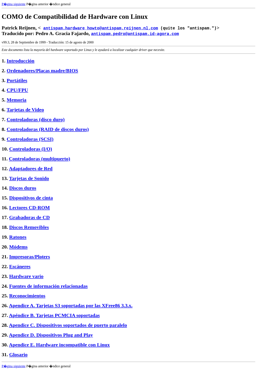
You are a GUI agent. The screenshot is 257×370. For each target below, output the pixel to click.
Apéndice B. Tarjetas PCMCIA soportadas (54, 315)
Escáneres (19, 266)
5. (3, 100)
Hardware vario (26, 276)
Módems (18, 247)
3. (3, 80)
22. (5, 266)
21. (5, 256)
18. (5, 227)
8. (3, 129)
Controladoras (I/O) (30, 149)
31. (5, 354)
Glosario (18, 354)
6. (3, 109)
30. (5, 344)
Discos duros (22, 188)
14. (5, 188)
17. (5, 217)
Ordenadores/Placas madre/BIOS (42, 70)
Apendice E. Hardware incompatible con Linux (59, 344)
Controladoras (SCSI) (30, 139)
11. (5, 158)
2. (3, 70)
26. (5, 305)
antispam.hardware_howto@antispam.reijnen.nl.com (100, 28)
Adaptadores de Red (31, 168)
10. (5, 149)
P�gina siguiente (13, 4)
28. (5, 325)
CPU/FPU (17, 90)
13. (5, 178)
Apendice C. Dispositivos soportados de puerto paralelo (68, 325)
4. (3, 90)
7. (3, 119)
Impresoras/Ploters (29, 256)
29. (5, 335)
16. (5, 207)
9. (3, 139)
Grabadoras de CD (29, 217)
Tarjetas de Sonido (29, 178)
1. (3, 60)
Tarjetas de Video (25, 109)
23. (5, 276)
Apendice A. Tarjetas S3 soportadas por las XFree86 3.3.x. (70, 305)
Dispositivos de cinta (31, 197)
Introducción (20, 60)
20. (5, 247)
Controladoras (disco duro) (36, 119)
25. (5, 295)
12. (5, 168)
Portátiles (17, 80)
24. (5, 286)
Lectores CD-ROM (29, 207)
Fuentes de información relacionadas (48, 286)
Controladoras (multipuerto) (39, 158)
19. (5, 237)
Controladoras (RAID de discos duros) (48, 129)
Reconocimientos (27, 295)
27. (5, 315)
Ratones (17, 237)
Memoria (16, 100)
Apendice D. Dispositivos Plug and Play (51, 335)
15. (5, 197)
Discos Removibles (29, 227)
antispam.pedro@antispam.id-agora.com (135, 33)
